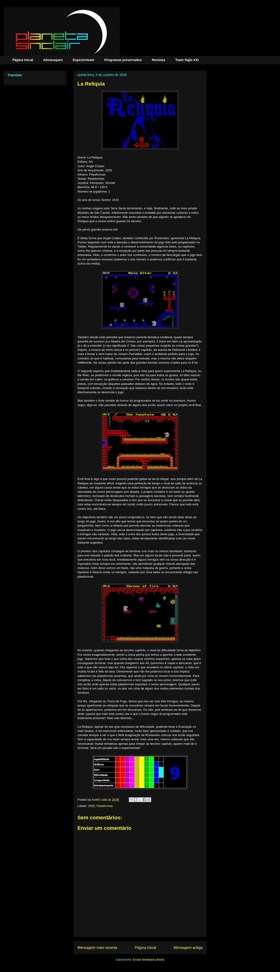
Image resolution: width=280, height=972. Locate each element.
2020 (91, 806)
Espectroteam (83, 60)
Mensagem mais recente (97, 948)
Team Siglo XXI (187, 60)
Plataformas (105, 806)
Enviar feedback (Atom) (148, 959)
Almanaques (53, 60)
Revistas (158, 60)
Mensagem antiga (188, 948)
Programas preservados (123, 60)
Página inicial (22, 60)
